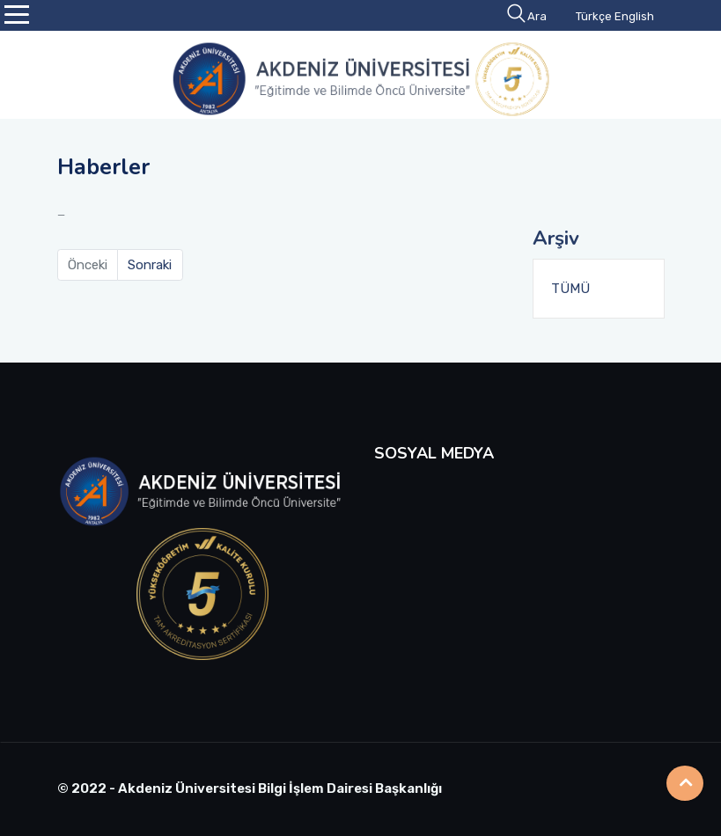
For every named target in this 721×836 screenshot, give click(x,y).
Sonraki (150, 265)
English (634, 16)
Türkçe (594, 16)
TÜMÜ (570, 289)
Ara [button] (528, 16)
